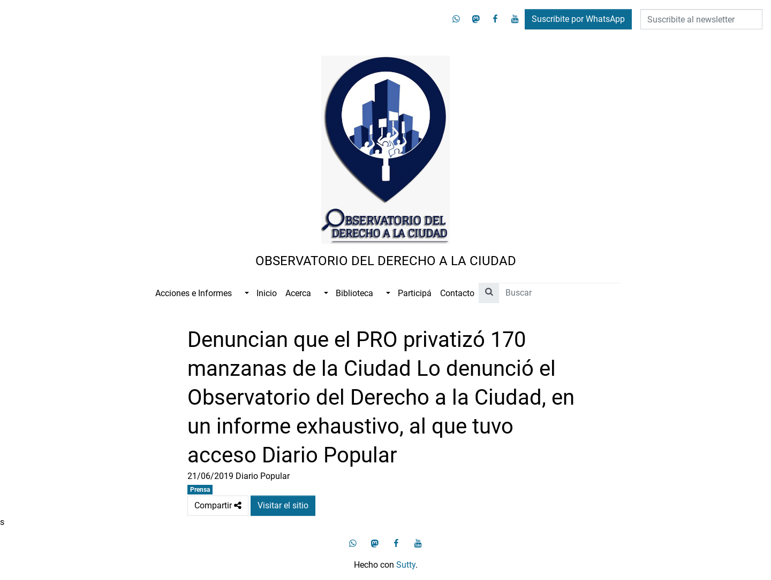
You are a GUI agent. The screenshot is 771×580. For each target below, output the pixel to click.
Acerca (298, 293)
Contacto (457, 293)
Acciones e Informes (193, 293)
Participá (415, 293)
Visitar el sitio (283, 505)
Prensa (200, 489)
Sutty (405, 565)
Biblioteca (354, 293)
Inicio (266, 293)
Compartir (217, 506)
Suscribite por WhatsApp (578, 19)
